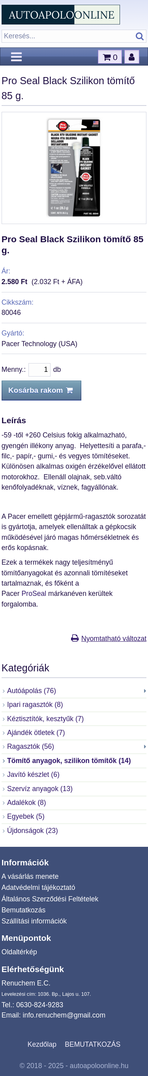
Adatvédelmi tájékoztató (38, 887)
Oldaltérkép (19, 952)
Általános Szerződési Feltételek (50, 899)
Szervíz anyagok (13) (40, 789)
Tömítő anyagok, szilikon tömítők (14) (69, 761)
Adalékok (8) (26, 803)
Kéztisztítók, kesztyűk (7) (45, 719)
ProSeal (35, 593)
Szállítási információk (34, 921)
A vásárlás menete (30, 876)
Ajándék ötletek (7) (36, 733)
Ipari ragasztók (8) (35, 705)
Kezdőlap (42, 1044)
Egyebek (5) (26, 816)
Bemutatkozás (23, 910)
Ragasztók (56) (30, 746)
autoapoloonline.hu (99, 1066)
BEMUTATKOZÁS (92, 1044)
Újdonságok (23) (32, 831)
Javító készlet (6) (33, 774)
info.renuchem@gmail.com (64, 1015)
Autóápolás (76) (31, 691)
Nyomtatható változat (113, 639)
